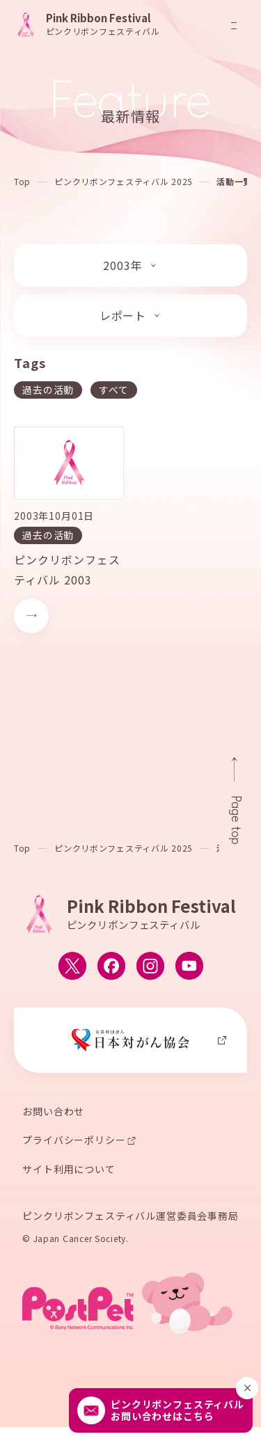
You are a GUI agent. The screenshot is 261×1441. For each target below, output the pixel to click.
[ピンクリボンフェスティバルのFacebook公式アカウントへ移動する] (111, 968)
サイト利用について (69, 1171)
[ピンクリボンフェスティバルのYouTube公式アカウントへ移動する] (189, 968)
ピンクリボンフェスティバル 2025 (123, 181)
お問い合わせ (53, 1113)
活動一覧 (234, 181)
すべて (114, 390)
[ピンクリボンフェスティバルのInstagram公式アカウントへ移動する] (150, 968)
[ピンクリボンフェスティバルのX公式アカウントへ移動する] (72, 968)
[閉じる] (247, 1388)
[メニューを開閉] (233, 25)
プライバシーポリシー (73, 1142)
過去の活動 (48, 390)
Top (22, 181)
